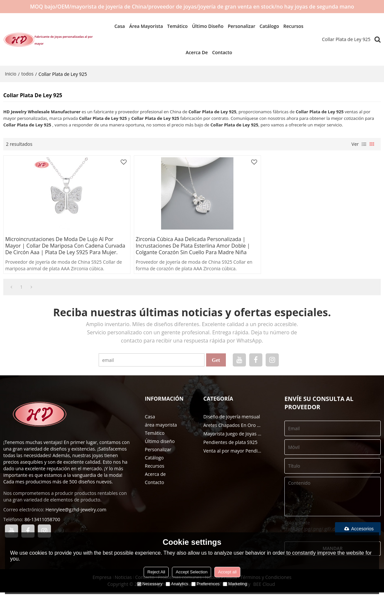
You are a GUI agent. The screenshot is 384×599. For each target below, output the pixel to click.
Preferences (205, 583)
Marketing (235, 583)
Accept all (227, 571)
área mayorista (143, 26)
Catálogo (266, 26)
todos (27, 74)
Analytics (177, 583)
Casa (116, 26)
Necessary (149, 583)
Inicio (10, 74)
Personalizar (238, 26)
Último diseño (204, 26)
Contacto (219, 52)
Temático (174, 26)
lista (364, 144)
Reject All (156, 571)
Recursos (290, 26)
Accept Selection (191, 571)
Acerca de (193, 52)
